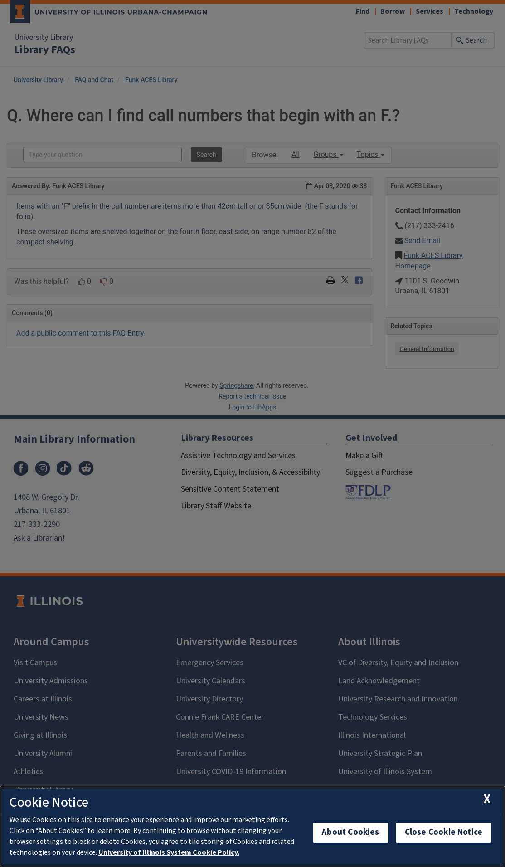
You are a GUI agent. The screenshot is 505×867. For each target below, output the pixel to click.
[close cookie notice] (487, 799)
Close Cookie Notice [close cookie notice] (444, 832)
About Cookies (350, 832)
